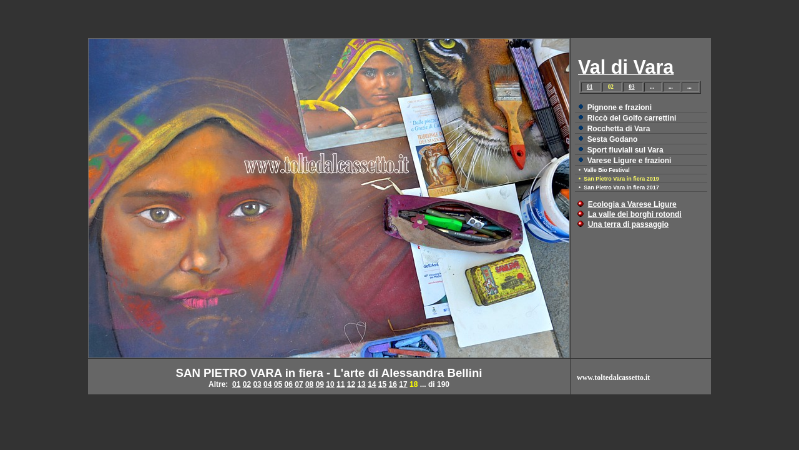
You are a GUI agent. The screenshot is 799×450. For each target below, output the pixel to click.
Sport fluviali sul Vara (625, 150)
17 (403, 384)
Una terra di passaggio (628, 224)
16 (393, 384)
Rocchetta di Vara (618, 128)
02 (247, 384)
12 (351, 384)
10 (330, 384)
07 (299, 384)
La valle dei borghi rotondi (635, 214)
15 (382, 384)
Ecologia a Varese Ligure (632, 204)
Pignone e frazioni (619, 107)
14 (372, 384)
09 (320, 384)
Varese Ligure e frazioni (629, 160)
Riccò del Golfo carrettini (632, 118)
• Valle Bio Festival (604, 170)
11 (340, 384)
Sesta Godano (612, 139)
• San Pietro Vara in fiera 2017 (619, 187)
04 (267, 384)
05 (278, 384)
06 (289, 384)
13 (361, 384)
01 (589, 87)
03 (631, 87)
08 (309, 384)
